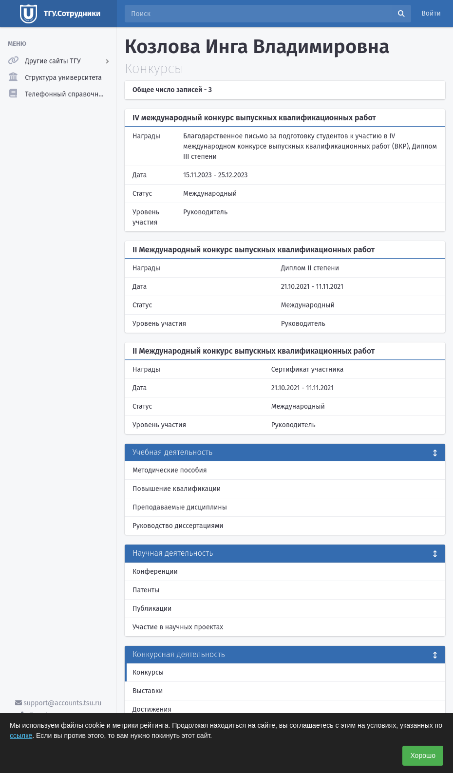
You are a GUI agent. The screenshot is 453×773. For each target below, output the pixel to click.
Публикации (151, 608)
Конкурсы (148, 672)
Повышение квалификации (176, 489)
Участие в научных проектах (177, 627)
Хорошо (422, 755)
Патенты (145, 590)
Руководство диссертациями (178, 526)
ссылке (21, 735)
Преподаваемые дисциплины (179, 507)
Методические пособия (169, 470)
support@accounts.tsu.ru (58, 703)
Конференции (155, 571)
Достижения (151, 709)
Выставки (147, 691)
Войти (431, 13)
